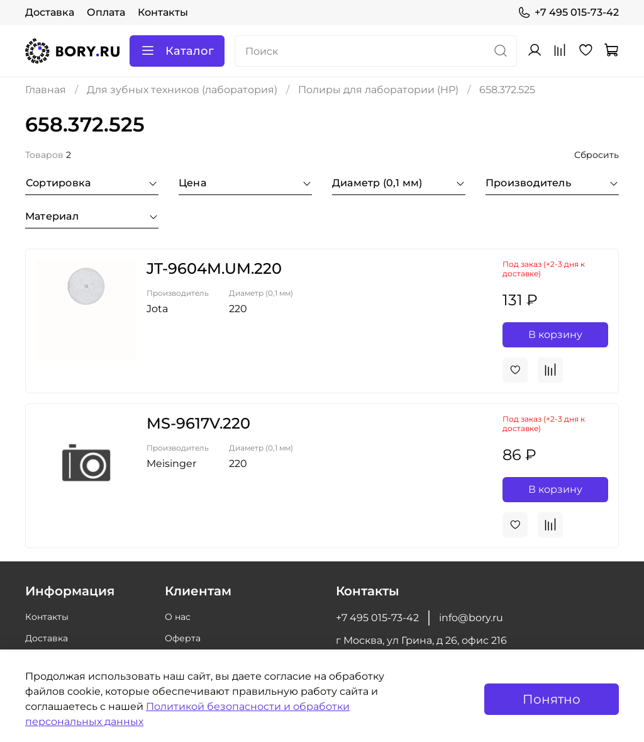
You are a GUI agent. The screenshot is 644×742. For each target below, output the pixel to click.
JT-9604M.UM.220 (214, 268)
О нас (178, 616)
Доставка (49, 12)
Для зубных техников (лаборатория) (182, 90)
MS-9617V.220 (198, 423)
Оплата (106, 12)
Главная (45, 90)
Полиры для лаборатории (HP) (378, 90)
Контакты (163, 12)
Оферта (183, 638)
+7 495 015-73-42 (568, 13)
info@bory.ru (471, 618)
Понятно (551, 699)
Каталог (177, 51)
